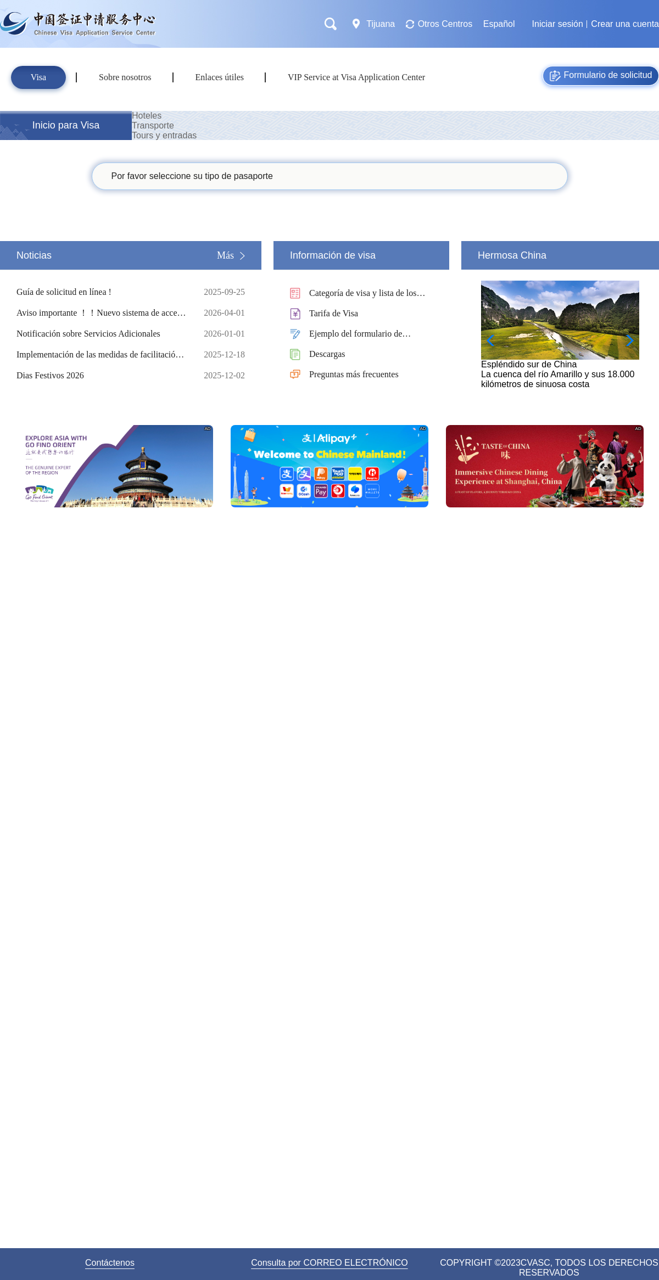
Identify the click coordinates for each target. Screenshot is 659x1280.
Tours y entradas (164, 135)
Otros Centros (445, 24)
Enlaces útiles (220, 77)
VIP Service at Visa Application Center (356, 77)
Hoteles (146, 115)
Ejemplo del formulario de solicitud (355, 334)
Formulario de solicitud (601, 75)
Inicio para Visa (66, 125)
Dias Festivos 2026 (101, 375)
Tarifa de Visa (333, 313)
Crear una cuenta (625, 24)
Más (225, 255)
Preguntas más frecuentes (354, 374)
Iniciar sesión (557, 24)
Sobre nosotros (125, 77)
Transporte (153, 125)
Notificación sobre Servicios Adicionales (101, 333)
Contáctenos (110, 1262)
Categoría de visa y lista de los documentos (363, 294)
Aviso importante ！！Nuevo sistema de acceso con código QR (101, 313)
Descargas (327, 354)
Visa (38, 77)
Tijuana (380, 24)
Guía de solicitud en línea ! (101, 292)
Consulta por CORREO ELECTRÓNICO (329, 1262)
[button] (626, 340)
